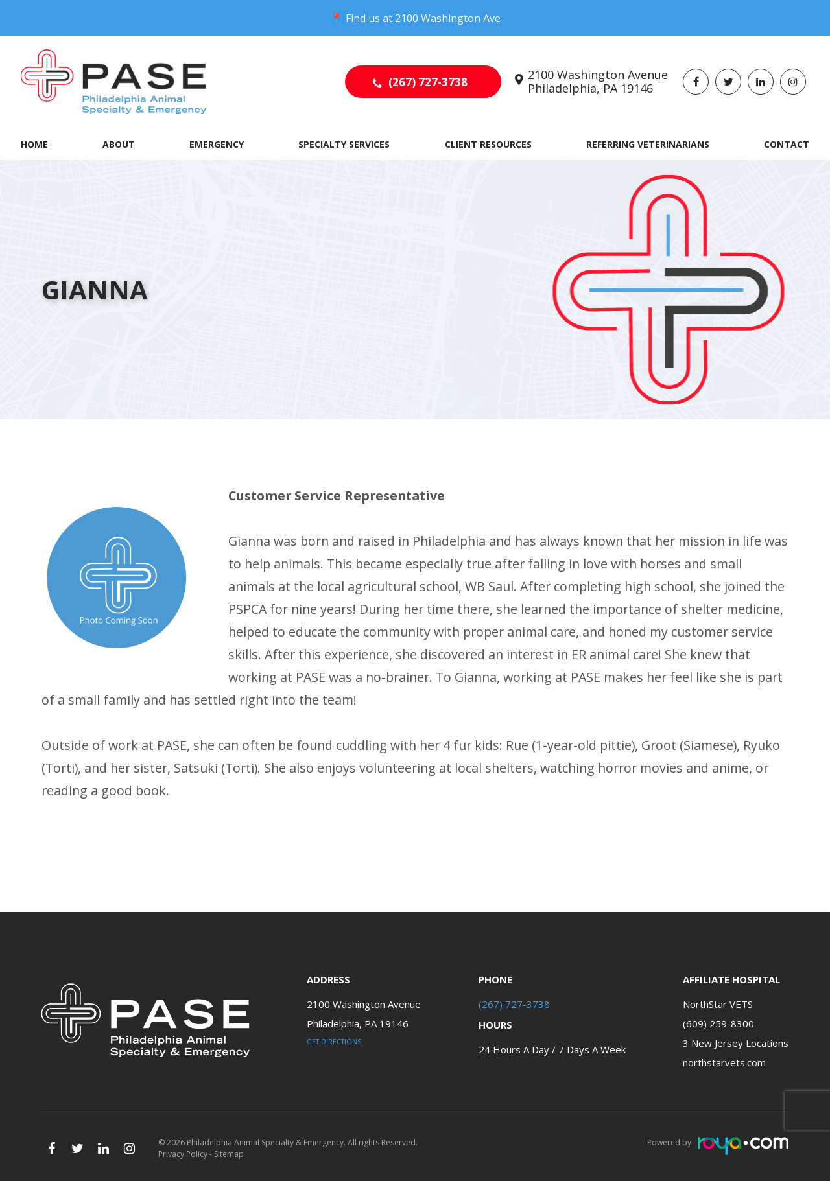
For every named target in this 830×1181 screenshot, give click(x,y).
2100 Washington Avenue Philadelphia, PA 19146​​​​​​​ (598, 82)
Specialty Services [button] (344, 144)
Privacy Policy (183, 1154)
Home (34, 144)
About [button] (118, 144)
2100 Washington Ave (448, 18)
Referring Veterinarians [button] (647, 144)
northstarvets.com (724, 1062)
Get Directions (334, 1041)
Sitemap (229, 1154)
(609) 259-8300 (718, 1023)
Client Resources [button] (488, 144)
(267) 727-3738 (428, 82)
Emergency (216, 144)
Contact (786, 144)
